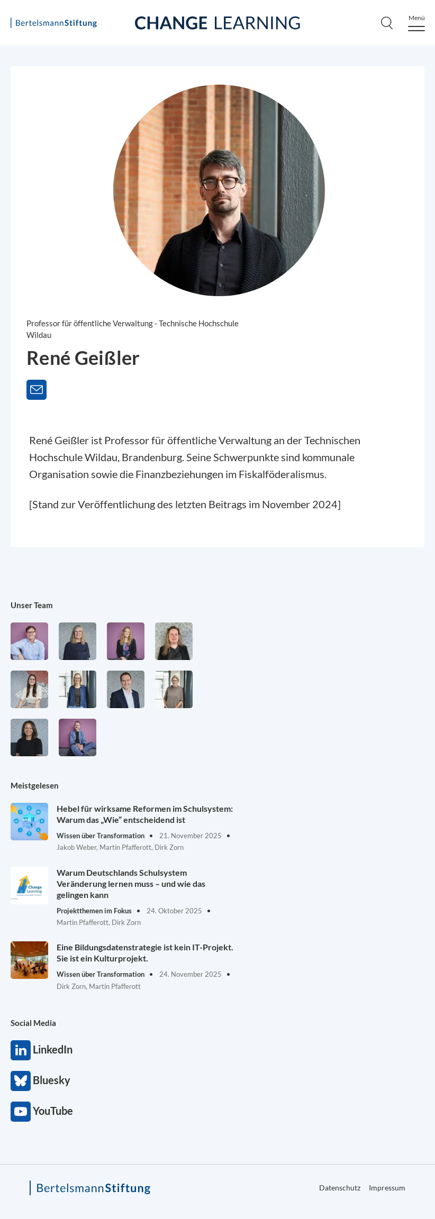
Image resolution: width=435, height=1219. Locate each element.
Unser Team (32, 605)
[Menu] (416, 23)
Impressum (387, 1187)
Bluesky (21, 1081)
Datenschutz (339, 1187)
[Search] (386, 22)
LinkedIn (21, 1050)
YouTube (21, 1112)
